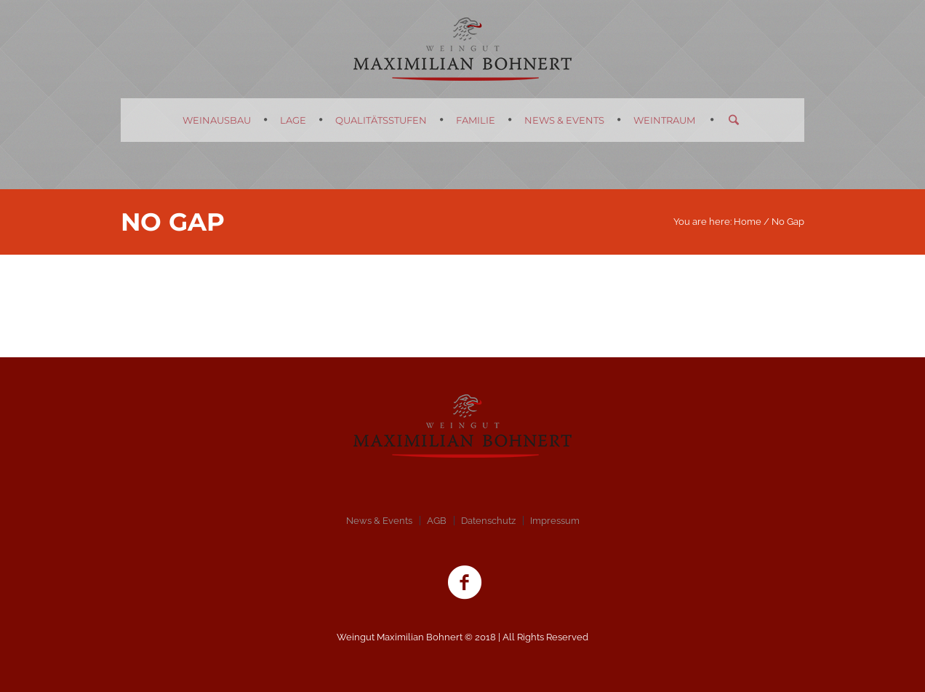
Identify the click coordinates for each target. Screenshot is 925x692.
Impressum (555, 520)
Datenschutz (488, 520)
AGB (437, 520)
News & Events (379, 520)
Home (747, 221)
